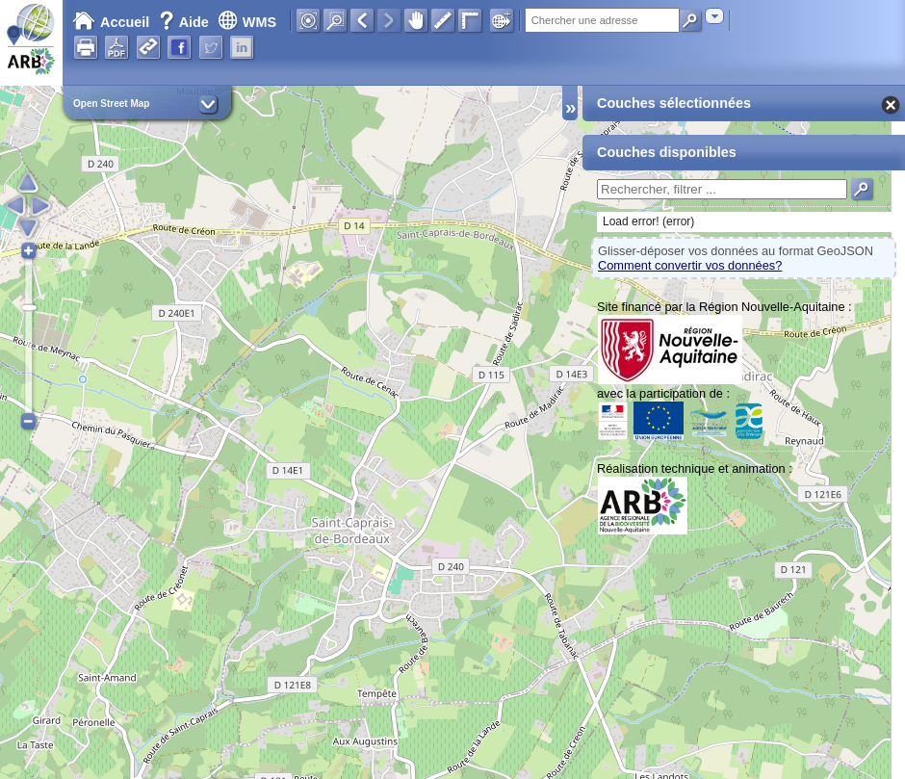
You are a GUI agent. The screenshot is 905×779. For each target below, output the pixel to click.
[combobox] (714, 16)
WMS (247, 22)
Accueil (110, 22)
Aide (186, 22)
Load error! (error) (648, 221)
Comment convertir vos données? (690, 265)
